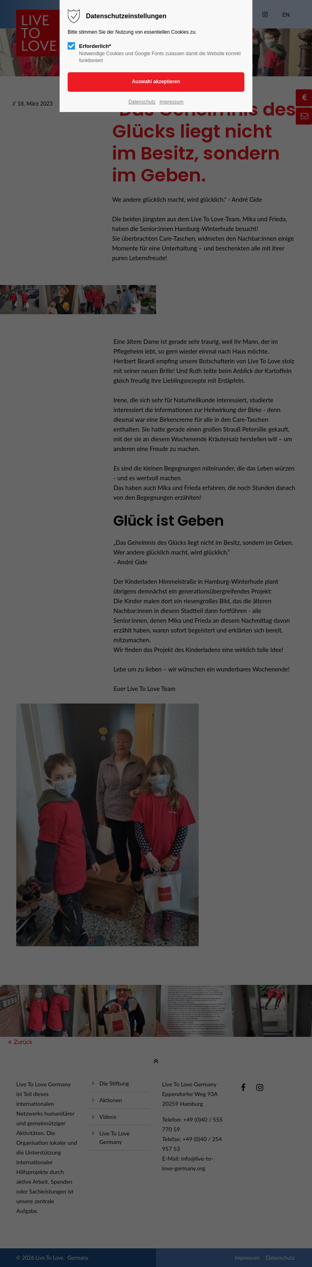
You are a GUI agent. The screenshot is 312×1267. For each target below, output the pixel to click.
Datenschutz (142, 102)
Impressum (171, 102)
